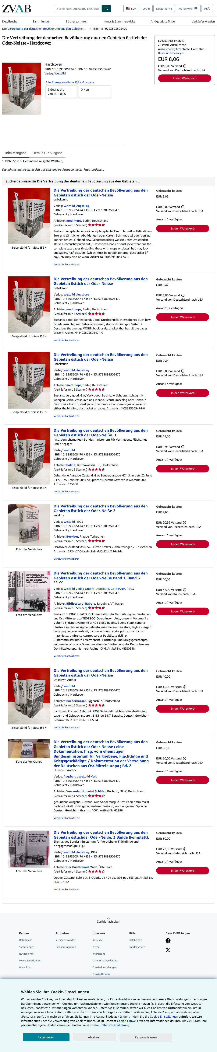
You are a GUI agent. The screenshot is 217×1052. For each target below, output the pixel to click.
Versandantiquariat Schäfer (86, 791)
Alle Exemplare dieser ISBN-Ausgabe (70, 82)
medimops (73, 220)
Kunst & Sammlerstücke (119, 21)
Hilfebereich (135, 939)
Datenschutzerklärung (104, 960)
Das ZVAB (97, 939)
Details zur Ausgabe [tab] (47, 153)
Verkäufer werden (203, 21)
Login (146, 8)
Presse (95, 946)
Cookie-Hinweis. (127, 1021)
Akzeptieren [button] (46, 1037)
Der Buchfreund (77, 867)
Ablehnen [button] (94, 1037)
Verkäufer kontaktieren (66, 264)
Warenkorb (25, 967)
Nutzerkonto (164, 8)
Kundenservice (137, 946)
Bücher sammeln (77, 21)
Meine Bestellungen (30, 960)
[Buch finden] (106, 8)
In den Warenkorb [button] (184, 78)
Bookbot (72, 536)
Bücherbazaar (76, 701)
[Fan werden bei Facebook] (168, 941)
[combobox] (78, 8)
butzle (70, 465)
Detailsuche (9, 21)
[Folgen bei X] (168, 950)
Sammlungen (41, 21)
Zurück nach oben (108, 921)
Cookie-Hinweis (101, 974)
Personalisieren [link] (146, 1037)
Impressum (98, 953)
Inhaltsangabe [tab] (15, 153)
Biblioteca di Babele (80, 603)
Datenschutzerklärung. (115, 1025)
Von (61, 91)
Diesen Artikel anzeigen (171, 53)
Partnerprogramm (66, 946)
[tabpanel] (76, 165)
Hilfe (207, 8)
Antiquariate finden (163, 21)
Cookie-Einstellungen (164, 1016)
